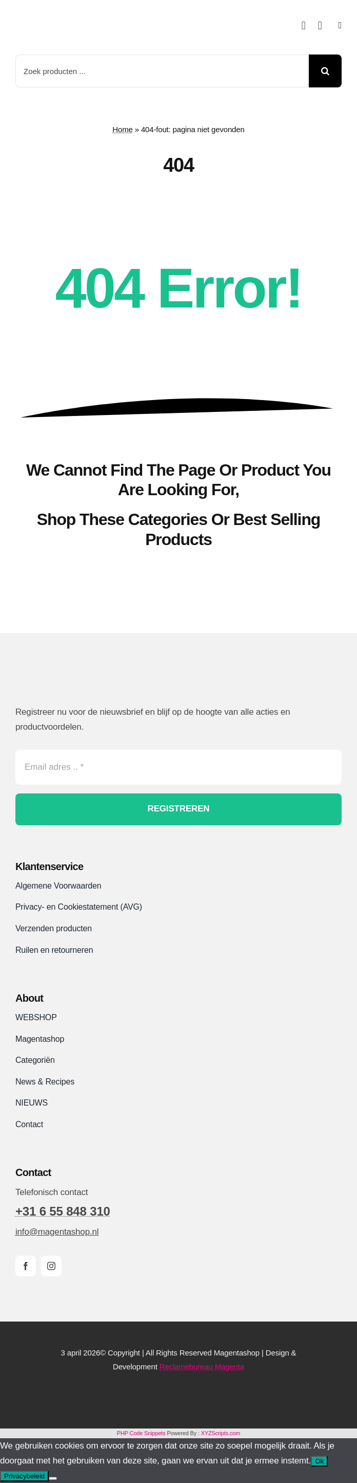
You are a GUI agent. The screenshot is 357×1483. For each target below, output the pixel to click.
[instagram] (51, 1266)
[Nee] (53, 1478)
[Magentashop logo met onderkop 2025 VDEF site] (85, 10)
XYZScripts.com (220, 1433)
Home (122, 129)
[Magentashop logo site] (69, 678)
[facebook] (25, 1266)
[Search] (325, 71)
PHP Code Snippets (141, 1433)
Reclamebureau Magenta (202, 1366)
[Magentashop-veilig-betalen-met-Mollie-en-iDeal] (178, 1394)
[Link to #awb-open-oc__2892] (340, 25)
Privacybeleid (24, 1476)
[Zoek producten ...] (162, 71)
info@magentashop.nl (56, 1232)
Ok (319, 1461)
